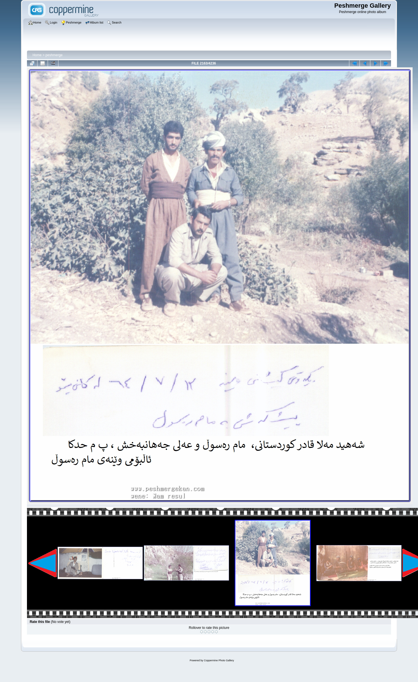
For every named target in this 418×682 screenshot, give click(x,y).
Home (37, 55)
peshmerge (53, 55)
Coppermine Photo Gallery (219, 660)
